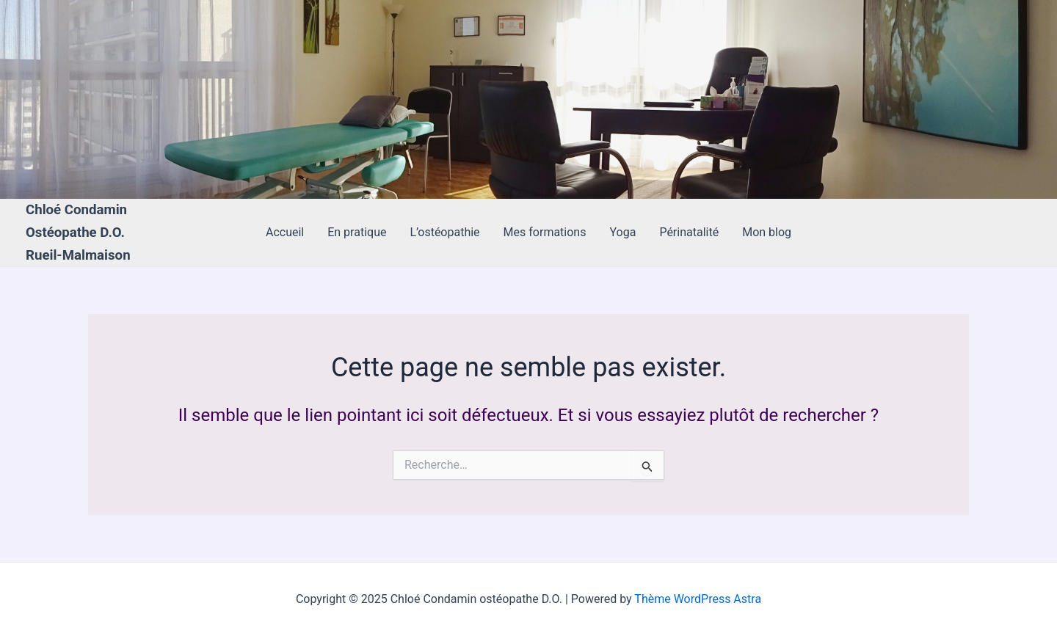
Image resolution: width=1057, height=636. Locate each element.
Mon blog (766, 232)
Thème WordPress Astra (697, 599)
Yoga (622, 232)
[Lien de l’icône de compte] (32, 99)
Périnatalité (689, 232)
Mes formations (545, 232)
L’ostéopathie (444, 232)
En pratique (356, 232)
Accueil (285, 232)
